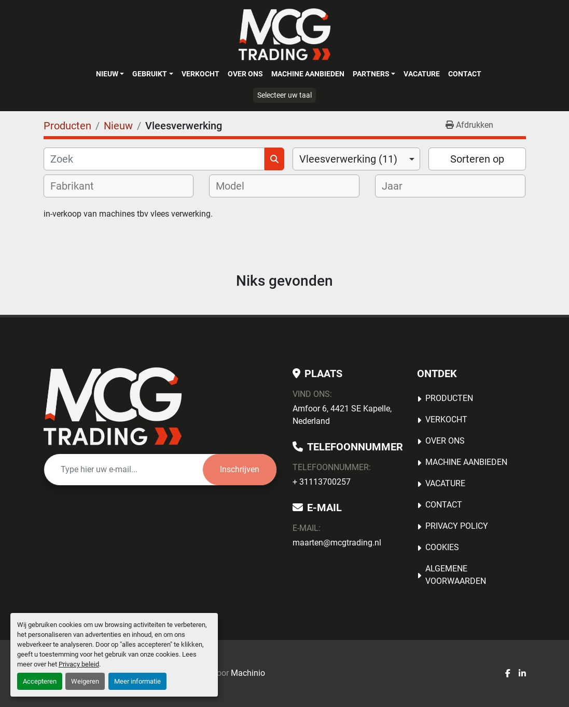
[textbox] (78, 186)
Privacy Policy (456, 526)
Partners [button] (371, 74)
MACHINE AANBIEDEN (307, 74)
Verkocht (200, 74)
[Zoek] (154, 159)
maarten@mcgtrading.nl (337, 543)
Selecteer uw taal (284, 95)
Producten (449, 398)
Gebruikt (149, 74)
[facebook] (507, 674)
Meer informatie (137, 681)
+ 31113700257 (322, 482)
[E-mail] (123, 469)
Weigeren (85, 681)
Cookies (442, 547)
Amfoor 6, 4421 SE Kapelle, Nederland (342, 415)
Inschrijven (239, 469)
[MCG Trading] (113, 406)
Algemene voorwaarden (455, 575)
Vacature (422, 74)
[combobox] (357, 159)
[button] (110, 74)
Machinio (248, 673)
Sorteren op (477, 159)
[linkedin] (522, 674)
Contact (464, 74)
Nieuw (107, 74)
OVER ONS (245, 74)
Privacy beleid (79, 664)
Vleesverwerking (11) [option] (348, 159)
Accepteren (40, 681)
